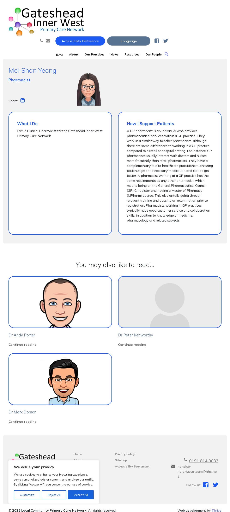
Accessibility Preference (133, 8)
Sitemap (121, 455)
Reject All (54, 495)
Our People (199, 20)
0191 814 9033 (203, 455)
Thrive (217, 505)
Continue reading (22, 339)
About (91, 20)
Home (69, 20)
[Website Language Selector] (182, 7)
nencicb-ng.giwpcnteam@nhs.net (197, 466)
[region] (53, 482)
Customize (27, 495)
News (145, 20)
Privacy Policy (125, 449)
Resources (170, 20)
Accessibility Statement (132, 461)
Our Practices (118, 20)
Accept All (81, 495)
